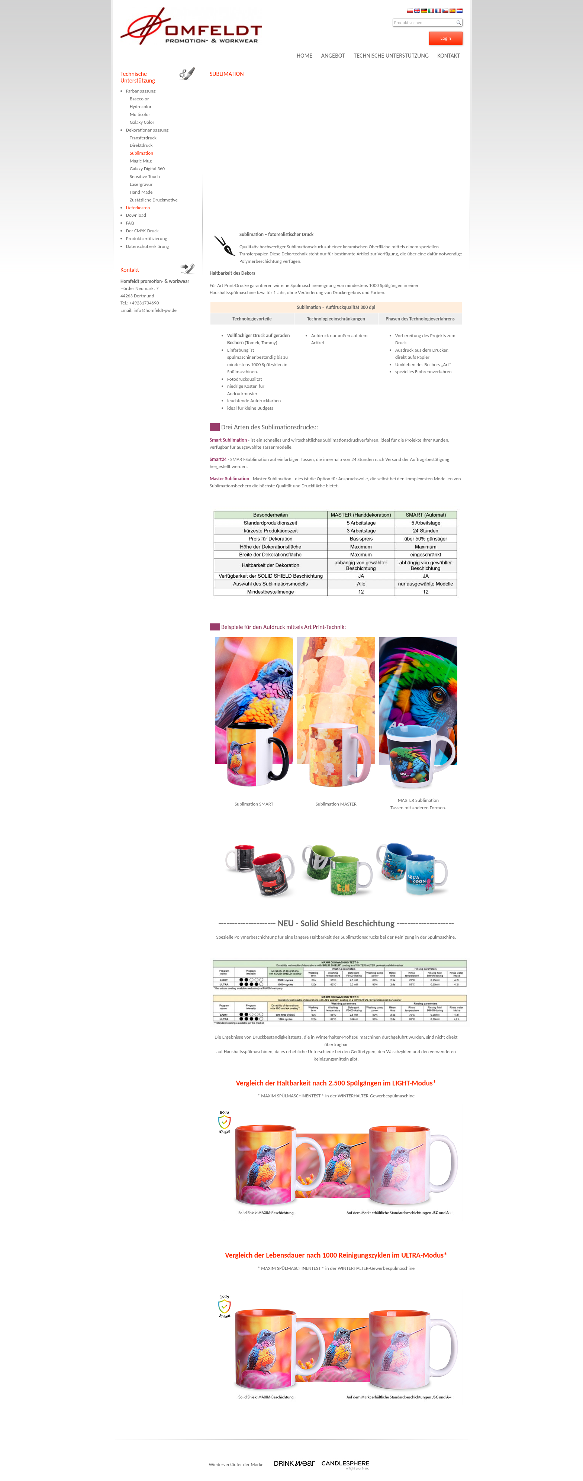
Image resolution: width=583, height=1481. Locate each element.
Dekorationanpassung (147, 130)
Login (446, 38)
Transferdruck (143, 138)
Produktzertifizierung (146, 238)
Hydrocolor (140, 106)
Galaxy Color (142, 122)
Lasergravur (141, 184)
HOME (304, 55)
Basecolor (139, 98)
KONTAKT (449, 55)
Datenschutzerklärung (147, 246)
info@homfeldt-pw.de (155, 310)
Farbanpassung (140, 91)
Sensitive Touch (145, 176)
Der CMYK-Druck (142, 230)
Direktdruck (141, 145)
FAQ (130, 223)
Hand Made (141, 192)
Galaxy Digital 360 (147, 168)
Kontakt (129, 269)
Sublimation (141, 153)
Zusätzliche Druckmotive (154, 200)
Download (136, 215)
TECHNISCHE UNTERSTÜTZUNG (391, 55)
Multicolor (140, 114)
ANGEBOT (333, 55)
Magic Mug (141, 161)
